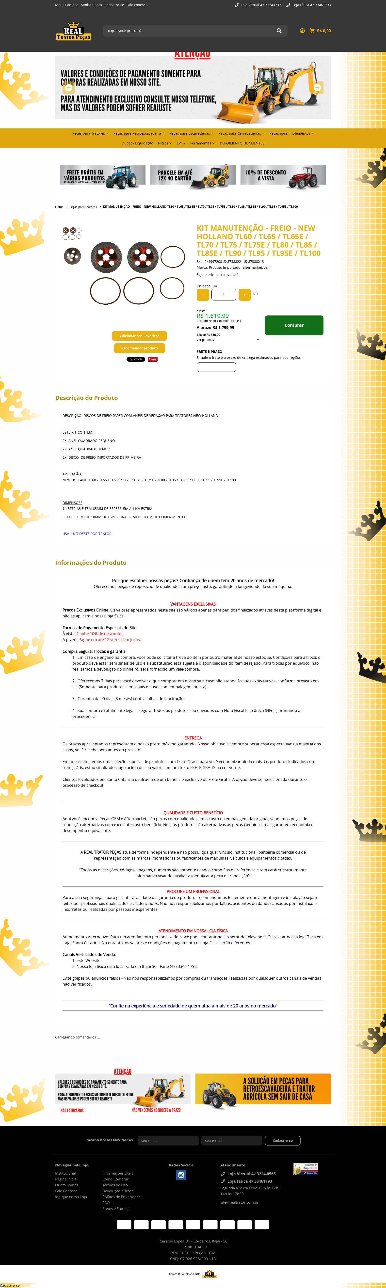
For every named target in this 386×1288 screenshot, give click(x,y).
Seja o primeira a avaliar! (217, 274)
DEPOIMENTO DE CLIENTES (242, 143)
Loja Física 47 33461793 (311, 4)
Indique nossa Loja (71, 1196)
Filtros (163, 143)
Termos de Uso (115, 1184)
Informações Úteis (117, 1173)
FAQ (106, 1202)
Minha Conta (91, 4)
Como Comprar (115, 1179)
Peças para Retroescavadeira (137, 133)
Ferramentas (200, 143)
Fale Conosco (66, 1190)
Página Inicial (66, 1179)
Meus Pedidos (66, 4)
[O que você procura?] (279, 31)
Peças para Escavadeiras (190, 133)
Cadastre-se (114, 4)
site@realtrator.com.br (239, 1202)
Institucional (65, 1173)
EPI (179, 143)
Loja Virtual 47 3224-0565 (261, 4)
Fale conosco (137, 4)
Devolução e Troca (117, 1190)
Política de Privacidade (121, 1196)
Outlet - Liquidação (137, 143)
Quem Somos (66, 1184)
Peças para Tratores (88, 133)
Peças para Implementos (290, 133)
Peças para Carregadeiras (240, 133)
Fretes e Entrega (115, 1208)
